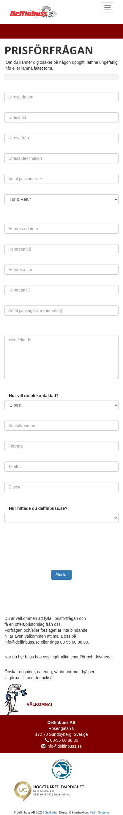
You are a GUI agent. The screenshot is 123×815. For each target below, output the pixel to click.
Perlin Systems (100, 812)
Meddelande (8, 333)
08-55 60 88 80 (61, 740)
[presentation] (46, 538)
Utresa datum (8, 90)
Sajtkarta (50, 812)
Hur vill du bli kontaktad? (34, 395)
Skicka (61, 574)
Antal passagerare (8, 172)
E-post (8, 480)
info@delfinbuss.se (61, 746)
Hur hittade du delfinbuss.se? (38, 508)
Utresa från (8, 131)
